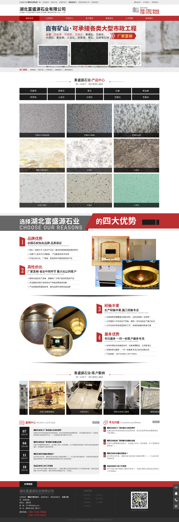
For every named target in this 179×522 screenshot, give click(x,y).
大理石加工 (49, 70)
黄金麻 (146, 91)
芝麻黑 (33, 91)
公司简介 (146, 2)
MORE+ (95, 422)
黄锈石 (61, 91)
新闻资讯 (109, 18)
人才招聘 (129, 18)
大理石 (89, 97)
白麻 (118, 91)
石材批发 (33, 70)
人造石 (61, 97)
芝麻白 (117, 97)
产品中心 (69, 18)
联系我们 (155, 2)
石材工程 (41, 70)
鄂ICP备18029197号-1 (106, 520)
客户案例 (89, 18)
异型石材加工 (69, 70)
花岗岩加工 (58, 70)
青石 (89, 91)
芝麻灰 (146, 97)
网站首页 (137, 2)
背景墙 (33, 97)
